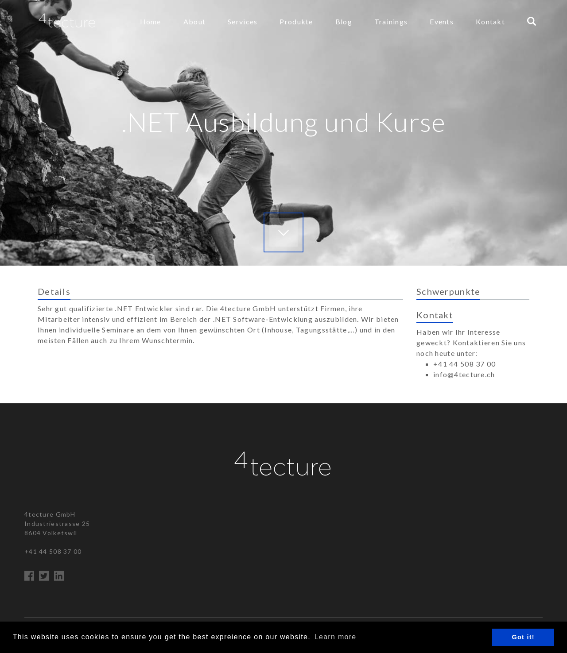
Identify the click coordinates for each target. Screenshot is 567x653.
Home (150, 21)
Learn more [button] (336, 637)
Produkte (296, 21)
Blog (343, 21)
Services (242, 21)
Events (442, 21)
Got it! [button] (523, 637)
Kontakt (490, 21)
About (194, 21)
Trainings (391, 21)
